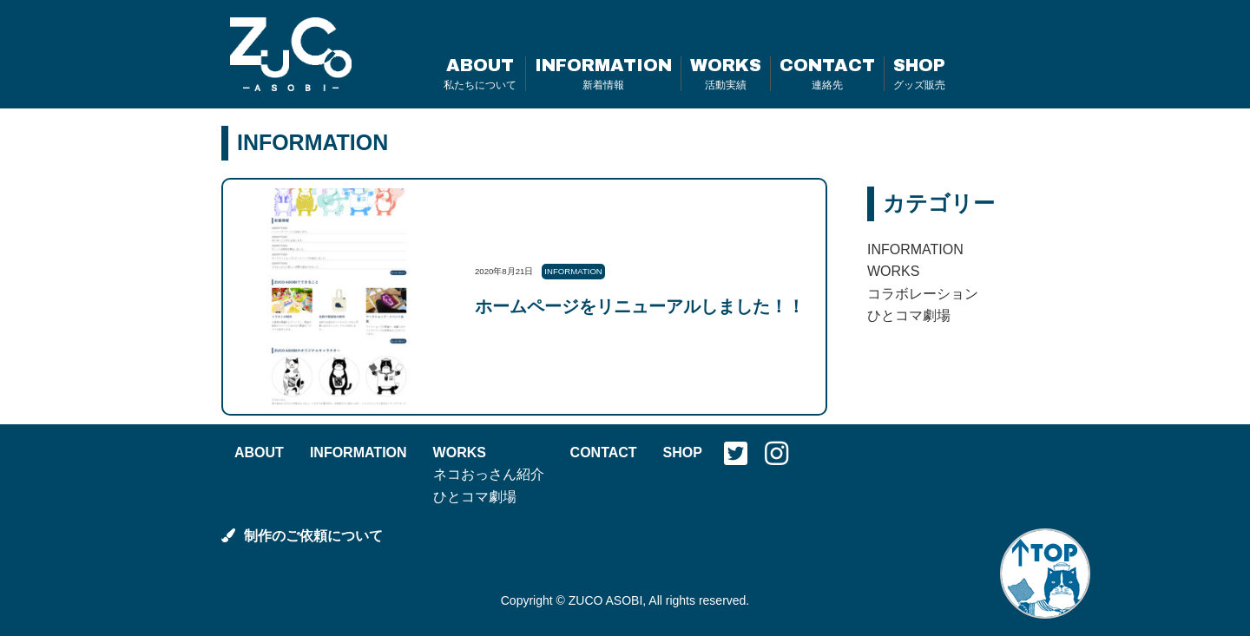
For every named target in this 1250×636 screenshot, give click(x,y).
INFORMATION (603, 73)
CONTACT (827, 73)
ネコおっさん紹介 (488, 474)
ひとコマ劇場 (909, 315)
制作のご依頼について (302, 535)
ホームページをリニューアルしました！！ (640, 306)
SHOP (919, 73)
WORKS (725, 73)
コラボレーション (922, 293)
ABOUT (480, 73)
